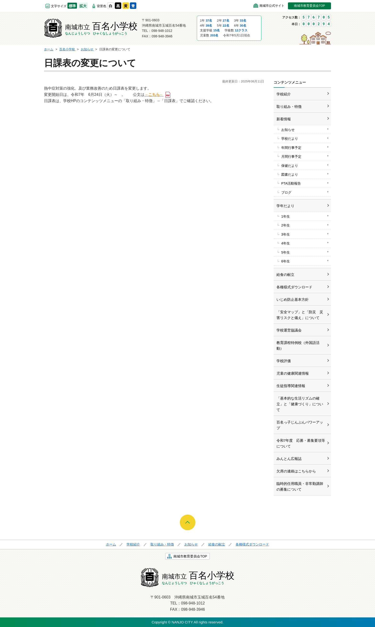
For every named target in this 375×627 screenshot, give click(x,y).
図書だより (289, 174)
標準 (72, 6)
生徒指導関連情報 (290, 386)
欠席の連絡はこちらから (296, 471)
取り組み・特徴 (289, 106)
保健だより (289, 166)
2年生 (285, 225)
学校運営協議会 (289, 330)
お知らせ (288, 130)
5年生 (285, 252)
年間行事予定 (291, 148)
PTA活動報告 (291, 183)
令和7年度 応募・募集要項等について (300, 443)
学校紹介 (283, 94)
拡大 (83, 6)
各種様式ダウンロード (294, 287)
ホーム (111, 544)
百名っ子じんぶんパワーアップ (299, 425)
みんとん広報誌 (289, 459)
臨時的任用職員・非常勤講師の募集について (299, 486)
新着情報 (283, 119)
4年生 (285, 243)
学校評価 (283, 361)
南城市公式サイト (271, 5)
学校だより (289, 138)
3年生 (285, 234)
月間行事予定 (291, 156)
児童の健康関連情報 (292, 373)
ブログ (286, 192)
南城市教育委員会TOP (309, 5)
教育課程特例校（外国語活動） (298, 345)
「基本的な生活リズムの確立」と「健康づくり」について (299, 404)
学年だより (285, 206)
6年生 (285, 261)
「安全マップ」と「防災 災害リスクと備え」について (299, 315)
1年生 (285, 216)
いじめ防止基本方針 (292, 299)
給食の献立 (285, 275)
